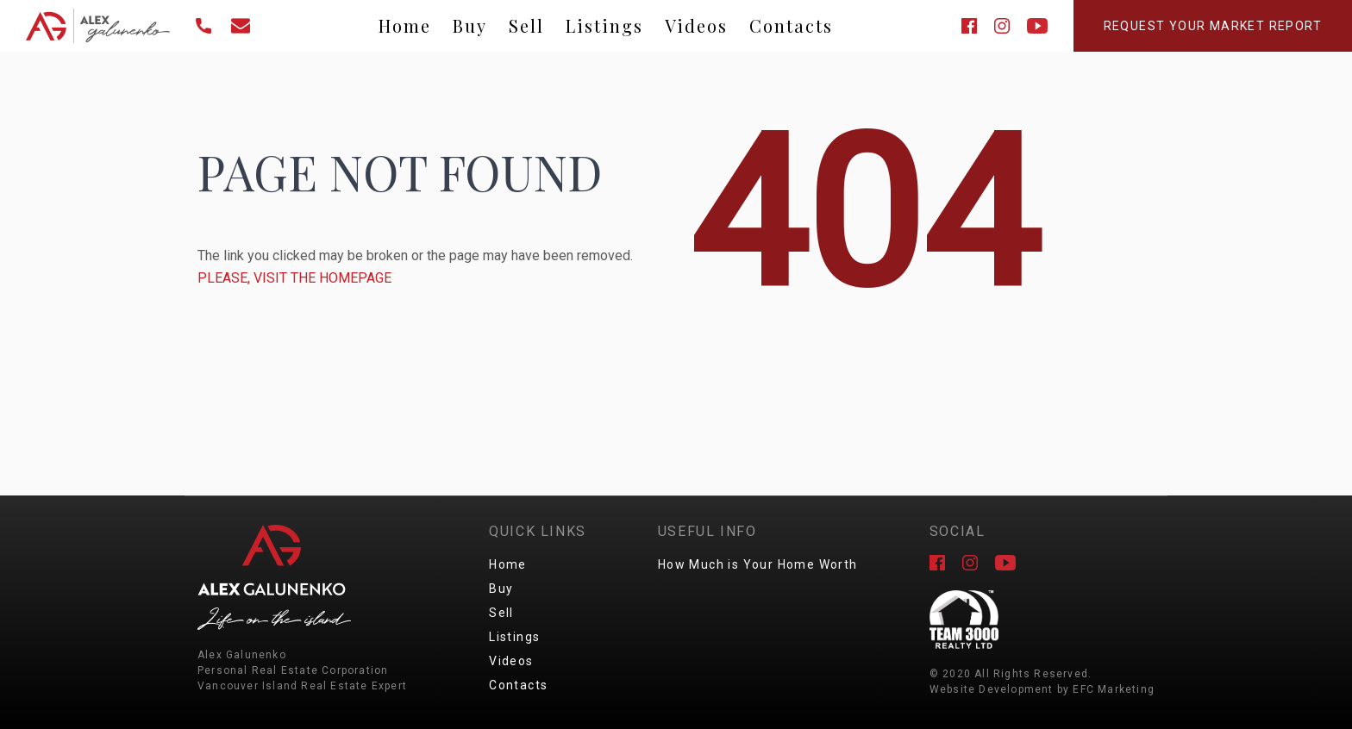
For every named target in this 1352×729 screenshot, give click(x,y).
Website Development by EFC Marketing (1042, 689)
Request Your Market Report (1213, 26)
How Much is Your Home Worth (758, 564)
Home (405, 25)
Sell (526, 25)
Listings (604, 25)
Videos (696, 25)
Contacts (791, 25)
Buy (470, 25)
